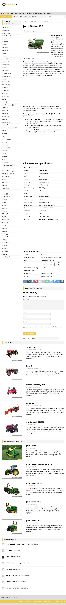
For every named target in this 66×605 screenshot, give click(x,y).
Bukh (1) (4, 56)
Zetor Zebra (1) (6, 257)
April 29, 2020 (31, 485)
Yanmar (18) (5, 251)
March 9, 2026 (31, 448)
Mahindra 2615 (17, 556)
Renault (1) (5, 194)
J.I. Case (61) (5, 133)
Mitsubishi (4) (5, 176)
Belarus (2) (5, 41)
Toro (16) (4, 225)
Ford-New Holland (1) (8, 105)
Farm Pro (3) (5, 90)
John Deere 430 (25, 575)
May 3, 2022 (31, 467)
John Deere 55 (32, 446)
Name (25, 312)
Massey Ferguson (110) (8, 165)
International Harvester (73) (9, 128)
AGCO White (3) (6, 33)
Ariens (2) (4, 39)
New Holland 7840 (33, 544)
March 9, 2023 (31, 424)
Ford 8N (29, 366)
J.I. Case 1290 (24, 588)
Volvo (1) (4, 240)
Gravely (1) (5, 110)
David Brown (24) (6, 76)
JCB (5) (4, 136)
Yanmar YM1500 (33, 347)
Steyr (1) (4, 217)
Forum (49, 13)
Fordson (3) (5, 107)
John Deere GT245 (18, 569)
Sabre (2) (4, 199)
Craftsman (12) (6, 70)
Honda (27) (5, 119)
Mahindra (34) (5, 162)
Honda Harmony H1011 (36, 384)
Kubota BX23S (32, 403)
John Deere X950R (34, 483)
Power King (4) (6, 188)
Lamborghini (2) (6, 148)
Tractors (10, 13)
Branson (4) (5, 53)
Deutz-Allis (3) (5, 82)
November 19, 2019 (33, 368)
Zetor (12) (4, 254)
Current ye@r (27, 338)
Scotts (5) (4, 208)
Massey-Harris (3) (7, 168)
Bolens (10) (5, 50)
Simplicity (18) (5, 219)
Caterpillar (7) (5, 62)
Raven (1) (4, 191)
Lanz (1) (4, 153)
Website (25, 322)
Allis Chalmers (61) (7, 36)
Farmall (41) (5, 87)
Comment (26, 299)
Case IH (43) (5, 59)
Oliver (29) (4, 185)
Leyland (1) (5, 156)
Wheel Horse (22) (6, 242)
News (2, 13)
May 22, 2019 (29, 31)
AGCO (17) (5, 27)
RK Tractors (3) (6, 196)
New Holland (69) (6, 182)
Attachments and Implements (36, 13)
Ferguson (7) (5, 96)
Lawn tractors (19, 13)
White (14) (4, 245)
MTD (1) (4, 179)
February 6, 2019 (32, 387)
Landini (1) (4, 151)
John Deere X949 (33, 502)
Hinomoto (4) (5, 116)
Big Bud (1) (5, 44)
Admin (36, 31)
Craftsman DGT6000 (35, 422)
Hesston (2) (5, 113)
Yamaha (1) (5, 248)
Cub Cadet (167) (6, 73)
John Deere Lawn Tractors (13, 441)
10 (40, 349)
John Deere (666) (6, 139)
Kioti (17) (4, 142)
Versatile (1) (5, 237)
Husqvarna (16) (6, 122)
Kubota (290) (5, 145)
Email (24, 317)
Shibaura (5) (5, 214)
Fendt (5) (4, 93)
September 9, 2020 (32, 349)
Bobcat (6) (5, 47)
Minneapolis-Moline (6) (8, 174)
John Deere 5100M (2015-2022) (39, 464)
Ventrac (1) (5, 234)
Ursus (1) (4, 228)
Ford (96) (4, 102)
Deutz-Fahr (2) (6, 85)
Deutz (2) (4, 79)
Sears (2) (4, 211)
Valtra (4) (4, 231)
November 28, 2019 (33, 406)
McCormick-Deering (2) (8, 171)
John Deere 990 (15, 550)
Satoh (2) (4, 205)
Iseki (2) (4, 130)
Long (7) (4, 159)
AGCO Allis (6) (5, 30)
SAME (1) (4, 202)
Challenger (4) (5, 64)
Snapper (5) (5, 222)
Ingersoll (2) (5, 125)
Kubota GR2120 (22, 582)
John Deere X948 (33, 520)
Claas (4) (4, 67)
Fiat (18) (4, 99)
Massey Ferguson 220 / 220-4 (22, 563)
